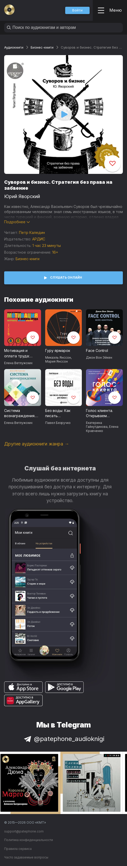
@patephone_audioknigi (63, 739)
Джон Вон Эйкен (99, 357)
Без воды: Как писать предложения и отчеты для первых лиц (63, 413)
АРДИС (38, 239)
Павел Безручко (58, 423)
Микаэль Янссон (58, 357)
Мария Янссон (56, 361)
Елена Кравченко (102, 428)
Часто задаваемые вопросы (26, 857)
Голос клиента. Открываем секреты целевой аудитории (102, 413)
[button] (77, 10)
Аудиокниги (13, 47)
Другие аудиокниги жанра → (36, 444)
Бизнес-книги (42, 47)
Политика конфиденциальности (28, 840)
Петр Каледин (32, 232)
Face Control (97, 350)
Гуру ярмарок (57, 350)
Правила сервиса (18, 849)
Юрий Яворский (22, 196)
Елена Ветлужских (18, 363)
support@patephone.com (24, 831)
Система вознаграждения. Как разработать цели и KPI (19, 413)
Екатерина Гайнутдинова (97, 425)
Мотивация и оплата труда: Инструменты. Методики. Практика (17, 353)
